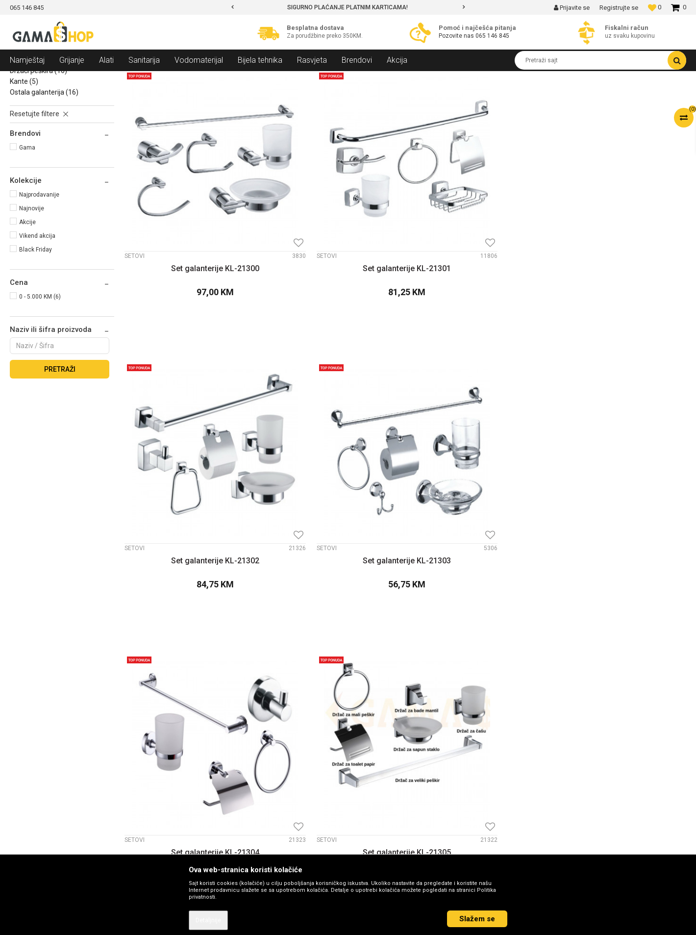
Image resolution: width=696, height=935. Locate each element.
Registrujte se (618, 7)
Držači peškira (38, 142)
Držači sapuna (37, 131)
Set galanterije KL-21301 (334, 290)
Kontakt (198, 712)
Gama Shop (25, 78)
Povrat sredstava (384, 801)
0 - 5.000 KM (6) (40, 367)
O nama (198, 699)
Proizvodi (62, 78)
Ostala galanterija (44, 163)
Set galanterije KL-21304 (191, 533)
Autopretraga (385, 96)
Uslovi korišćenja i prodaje (397, 699)
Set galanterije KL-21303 (619, 290)
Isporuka (371, 763)
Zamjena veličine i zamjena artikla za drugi (423, 776)
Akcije (27, 293)
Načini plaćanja (381, 737)
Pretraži (59, 440)
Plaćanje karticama (387, 750)
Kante (24, 152)
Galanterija (135, 78)
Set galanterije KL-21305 (334, 533)
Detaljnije (208, 920)
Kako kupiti (374, 725)
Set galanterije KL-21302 (476, 290)
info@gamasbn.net (45, 763)
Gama (27, 218)
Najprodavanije (39, 265)
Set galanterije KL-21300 (191, 290)
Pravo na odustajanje (390, 814)
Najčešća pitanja (383, 827)
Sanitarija (98, 78)
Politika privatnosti (386, 712)
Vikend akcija (37, 306)
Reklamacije (377, 788)
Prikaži (583, 96)
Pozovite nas (457, 35)
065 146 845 (492, 35)
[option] (348, 7)
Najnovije (31, 279)
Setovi (25, 120)
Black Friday (35, 320)
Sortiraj (427, 96)
